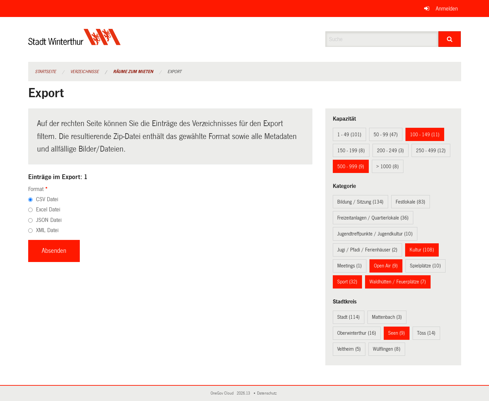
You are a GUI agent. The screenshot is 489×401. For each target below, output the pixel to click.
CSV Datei (47, 199)
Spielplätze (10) (425, 265)
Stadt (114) (348, 317)
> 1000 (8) (387, 166)
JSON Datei (48, 220)
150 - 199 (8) (351, 150)
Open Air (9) (386, 265)
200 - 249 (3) (390, 150)
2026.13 (244, 393)
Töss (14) (426, 333)
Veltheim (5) (349, 349)
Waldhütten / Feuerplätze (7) (397, 281)
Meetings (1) (349, 265)
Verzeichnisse (84, 71)
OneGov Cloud (223, 393)
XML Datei (47, 230)
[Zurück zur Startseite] (74, 42)
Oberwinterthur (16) (356, 333)
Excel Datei (48, 209)
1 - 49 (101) (349, 134)
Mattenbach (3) (387, 317)
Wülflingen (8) (386, 349)
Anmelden (447, 9)
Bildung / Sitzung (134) (360, 202)
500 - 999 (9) (350, 166)
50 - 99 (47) (386, 134)
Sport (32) (347, 281)
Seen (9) (396, 333)
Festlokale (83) (410, 202)
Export (174, 71)
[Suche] (449, 39)
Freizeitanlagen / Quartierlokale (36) (373, 218)
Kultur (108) (422, 249)
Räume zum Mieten (133, 71)
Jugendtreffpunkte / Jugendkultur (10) (375, 234)
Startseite (45, 71)
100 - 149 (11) (424, 134)
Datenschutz (268, 393)
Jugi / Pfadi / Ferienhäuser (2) (367, 249)
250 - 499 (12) (431, 150)
